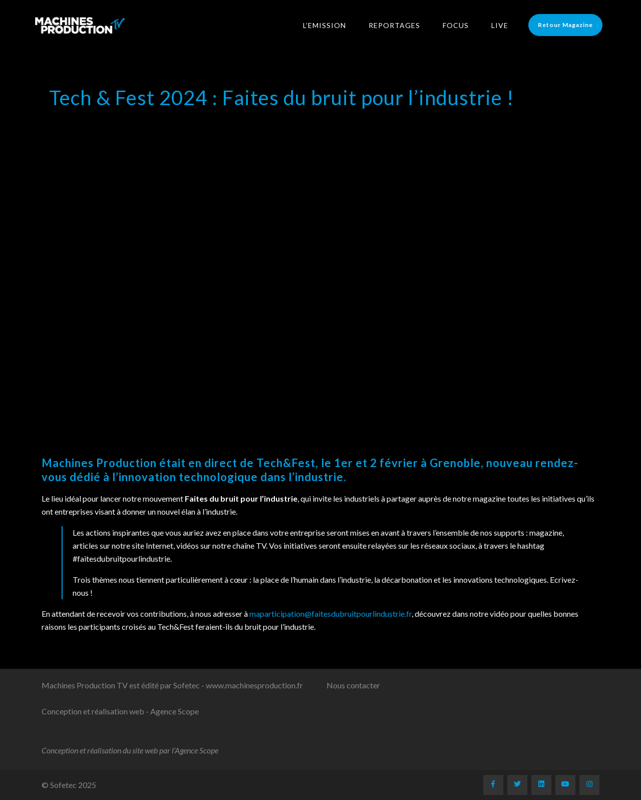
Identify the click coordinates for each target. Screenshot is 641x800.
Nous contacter (353, 685)
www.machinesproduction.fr (254, 685)
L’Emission (328, 25)
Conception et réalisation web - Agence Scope (120, 711)
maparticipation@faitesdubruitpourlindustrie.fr (330, 613)
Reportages (398, 25)
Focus (459, 25)
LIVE (503, 25)
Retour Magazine (568, 25)
